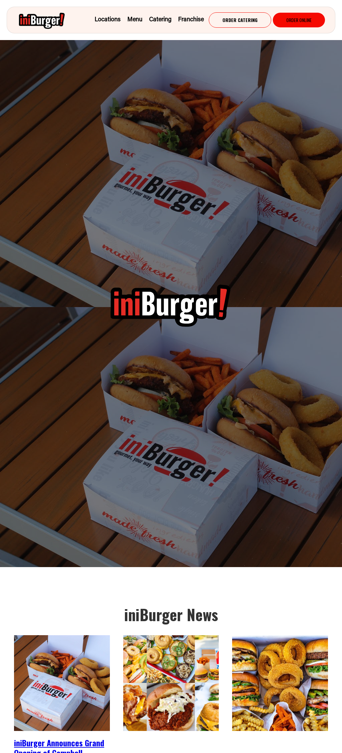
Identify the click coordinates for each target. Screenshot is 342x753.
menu (134, 20)
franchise (191, 20)
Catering (160, 20)
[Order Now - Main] (240, 20)
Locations (108, 20)
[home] (47, 20)
